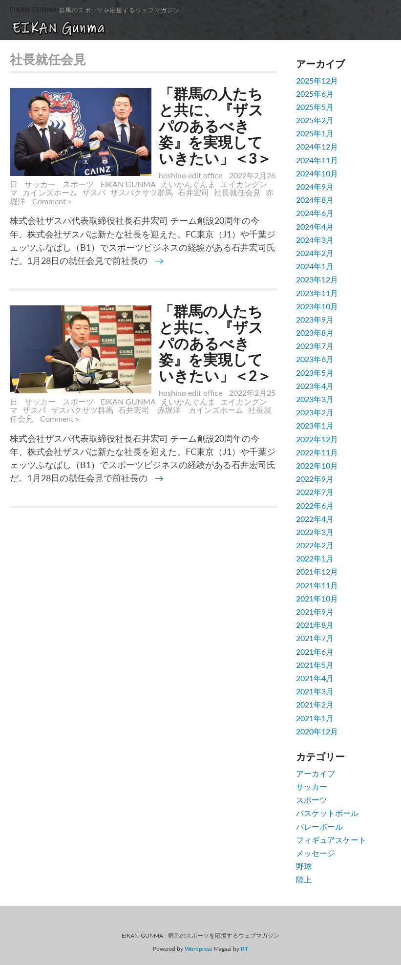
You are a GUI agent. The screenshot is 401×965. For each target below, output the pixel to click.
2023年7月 (315, 345)
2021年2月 (315, 704)
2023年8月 (315, 332)
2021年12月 (317, 571)
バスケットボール (327, 812)
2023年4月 (315, 385)
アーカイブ (315, 773)
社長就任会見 (237, 192)
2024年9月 (315, 186)
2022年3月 (315, 531)
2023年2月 (315, 412)
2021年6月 (315, 651)
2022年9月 (315, 478)
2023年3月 (315, 399)
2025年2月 (315, 120)
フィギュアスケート (331, 839)
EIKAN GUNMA (128, 184)
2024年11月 (317, 160)
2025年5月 (315, 106)
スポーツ (78, 184)
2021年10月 (317, 598)
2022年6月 (315, 505)
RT (244, 948)
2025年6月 (315, 93)
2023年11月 (317, 293)
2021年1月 (315, 718)
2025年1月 (315, 133)
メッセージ (315, 853)
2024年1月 (315, 266)
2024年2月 (315, 252)
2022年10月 (317, 465)
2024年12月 (317, 146)
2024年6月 (315, 212)
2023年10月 (317, 306)
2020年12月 (317, 731)
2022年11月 (317, 452)
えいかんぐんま (188, 184)
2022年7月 (315, 491)
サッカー (40, 184)
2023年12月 (317, 279)
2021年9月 (315, 611)
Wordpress (198, 948)
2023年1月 (315, 425)
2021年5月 (315, 664)
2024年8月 (315, 199)
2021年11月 (317, 585)
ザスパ (94, 192)
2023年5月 (315, 372)
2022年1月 (315, 558)
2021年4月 (315, 678)
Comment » (51, 201)
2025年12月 (317, 80)
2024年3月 (315, 239)
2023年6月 (315, 359)
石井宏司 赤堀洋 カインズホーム (180, 409)
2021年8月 (315, 624)
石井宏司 (193, 192)
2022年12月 (317, 439)
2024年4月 (315, 226)
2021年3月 (315, 691)
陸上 (304, 879)
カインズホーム (49, 192)
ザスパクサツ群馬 (141, 192)
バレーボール (319, 826)
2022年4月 (315, 518)
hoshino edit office (190, 175)
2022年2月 (315, 545)
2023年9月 (315, 319)
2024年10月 (317, 173)
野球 (304, 866)
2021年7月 (315, 638)
